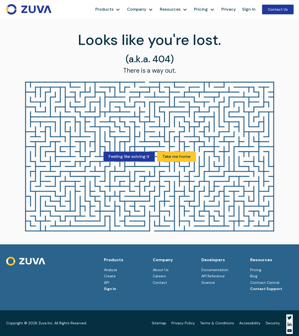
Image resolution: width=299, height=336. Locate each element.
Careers (159, 276)
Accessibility (250, 323)
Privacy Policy (183, 323)
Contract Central (264, 282)
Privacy (228, 9)
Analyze (110, 269)
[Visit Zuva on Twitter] (289, 317)
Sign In (249, 9)
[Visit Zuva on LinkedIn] (289, 324)
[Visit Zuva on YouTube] (289, 330)
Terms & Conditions (217, 323)
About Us (161, 269)
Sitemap (159, 323)
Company (136, 9)
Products (104, 9)
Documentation (214, 269)
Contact (160, 282)
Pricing (201, 9)
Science (208, 282)
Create (110, 276)
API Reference (213, 276)
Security (273, 323)
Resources (170, 9)
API (106, 282)
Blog (253, 276)
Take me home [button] (176, 156)
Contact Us (278, 9)
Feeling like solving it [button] (129, 156)
